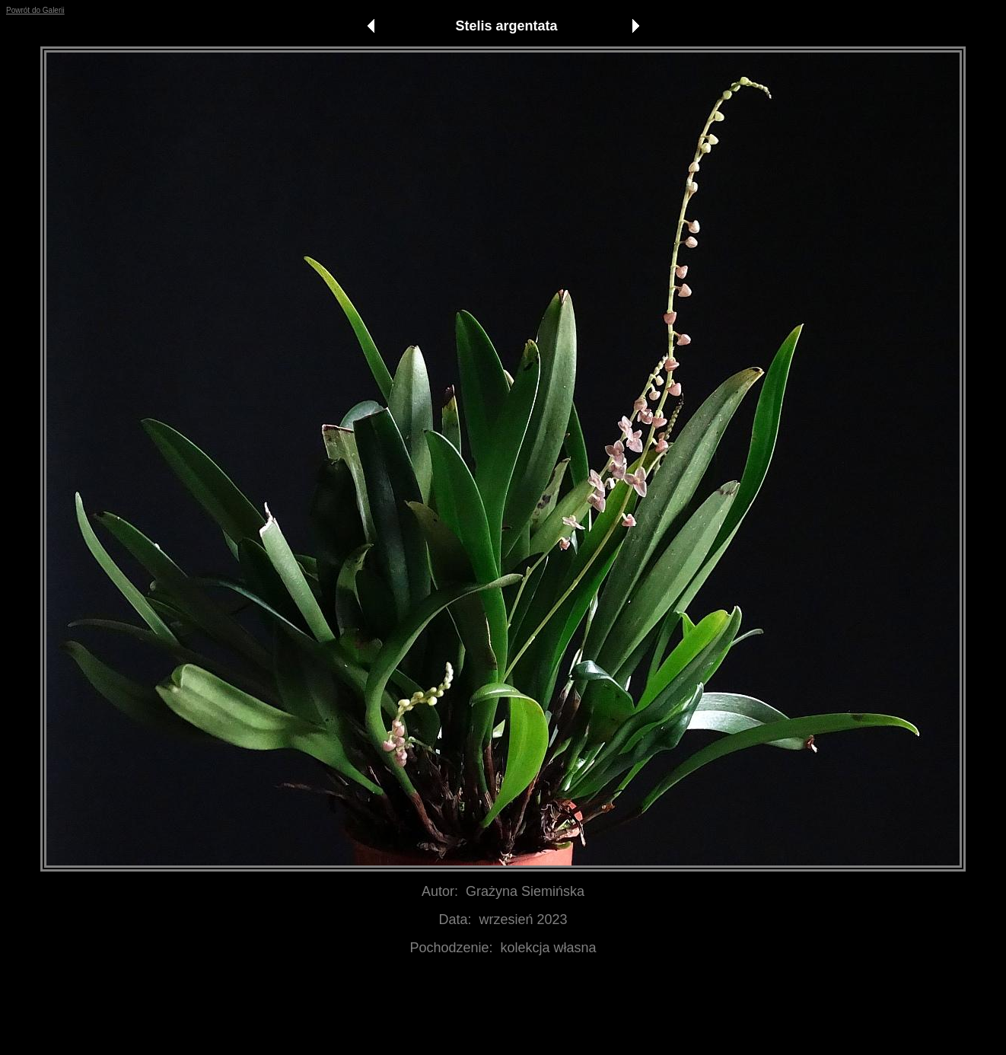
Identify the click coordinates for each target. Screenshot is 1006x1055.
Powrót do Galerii (35, 10)
